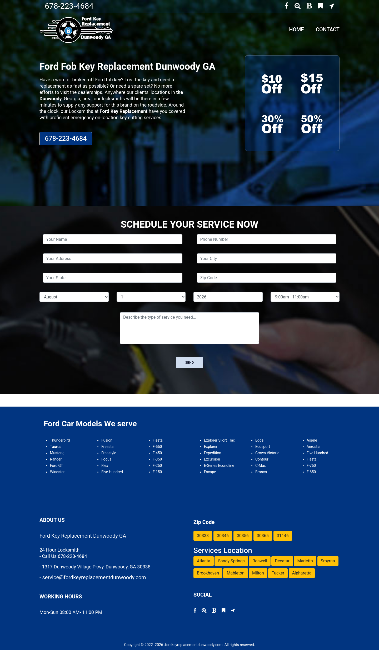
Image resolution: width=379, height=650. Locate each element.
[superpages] (298, 6)
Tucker (278, 573)
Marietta (305, 560)
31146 (283, 535)
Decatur (282, 560)
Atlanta (203, 560)
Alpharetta (302, 573)
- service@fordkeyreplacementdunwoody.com (92, 577)
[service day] (151, 297)
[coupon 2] (311, 83)
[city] (266, 258)
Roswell (259, 560)
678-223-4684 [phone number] (69, 6)
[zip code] (266, 278)
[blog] (309, 6)
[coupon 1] (272, 83)
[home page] (76, 29)
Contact (328, 29)
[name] (112, 239)
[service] (189, 328)
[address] (112, 258)
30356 (243, 535)
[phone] (266, 239)
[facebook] (286, 6)
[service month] (74, 297)
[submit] (189, 362)
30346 (223, 535)
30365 (263, 535)
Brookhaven (208, 573)
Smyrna (328, 560)
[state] (112, 278)
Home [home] (296, 29)
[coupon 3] (272, 123)
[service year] (228, 297)
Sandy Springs (231, 560)
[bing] (320, 6)
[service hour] (305, 297)
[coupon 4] (311, 123)
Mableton (235, 573)
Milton (258, 573)
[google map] (331, 6)
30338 (203, 535)
